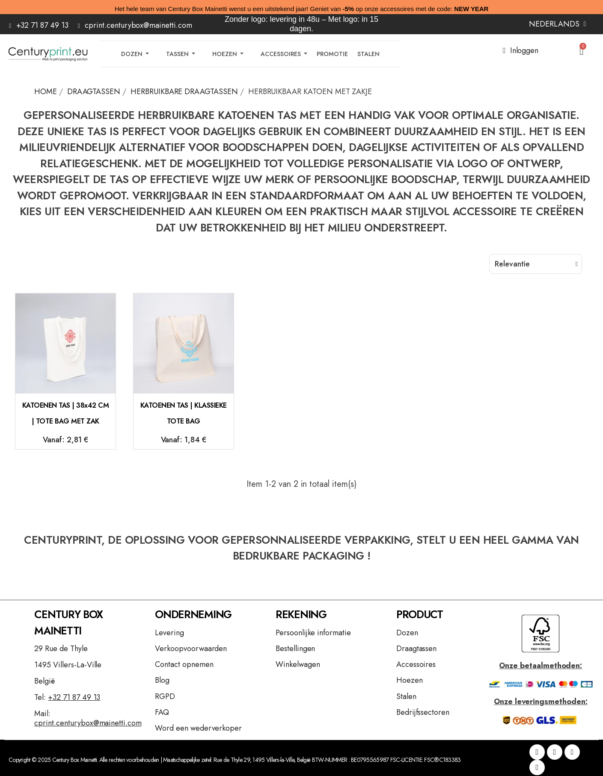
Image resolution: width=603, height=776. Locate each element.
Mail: (87, 718)
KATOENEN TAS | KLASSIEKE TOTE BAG (183, 413)
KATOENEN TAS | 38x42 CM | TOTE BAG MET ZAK (65, 413)
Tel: (67, 697)
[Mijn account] (520, 50)
